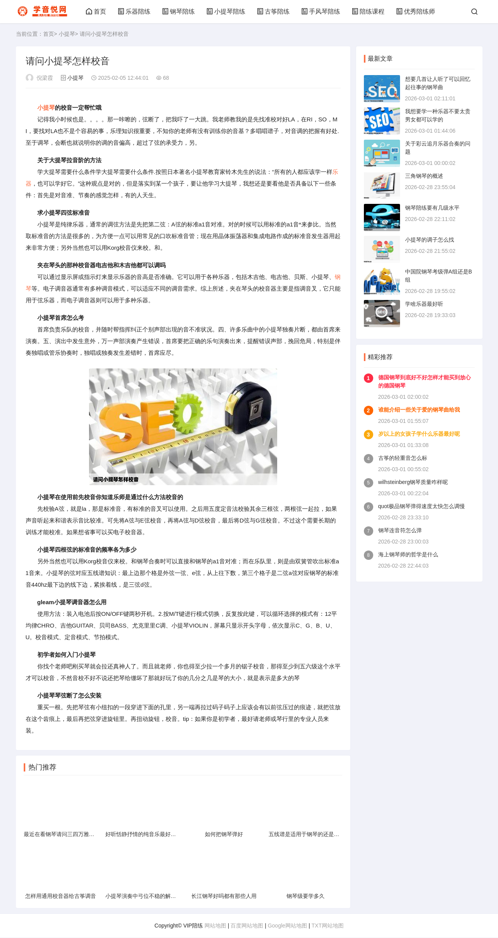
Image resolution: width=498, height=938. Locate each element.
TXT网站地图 (327, 926)
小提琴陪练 (225, 11)
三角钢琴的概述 (424, 176)
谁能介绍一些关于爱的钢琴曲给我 (419, 410)
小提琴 (67, 34)
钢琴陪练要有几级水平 (432, 208)
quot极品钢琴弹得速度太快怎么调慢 (421, 506)
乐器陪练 (134, 11)
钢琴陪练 (178, 11)
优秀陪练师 (415, 11)
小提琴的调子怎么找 (429, 240)
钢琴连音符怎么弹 (400, 530)
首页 (96, 11)
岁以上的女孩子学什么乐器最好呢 (419, 434)
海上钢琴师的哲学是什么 (408, 554)
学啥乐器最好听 (424, 304)
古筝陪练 (273, 11)
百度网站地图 (247, 926)
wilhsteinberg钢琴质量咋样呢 (413, 482)
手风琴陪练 (320, 11)
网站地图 (215, 926)
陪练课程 (368, 11)
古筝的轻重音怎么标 (402, 458)
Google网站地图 (287, 926)
